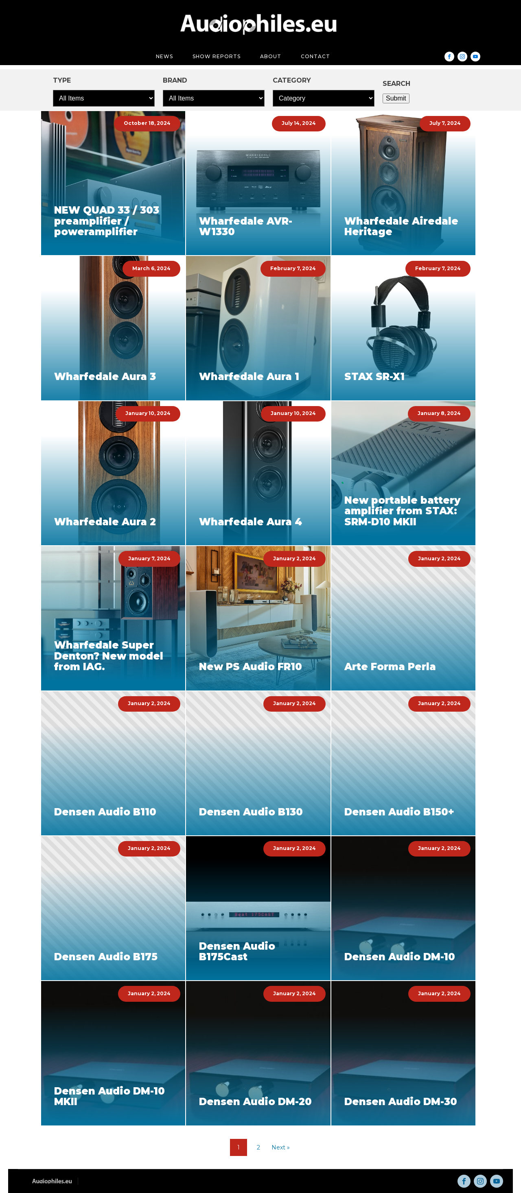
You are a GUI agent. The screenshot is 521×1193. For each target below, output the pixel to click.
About (270, 56)
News (164, 56)
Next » (280, 1147)
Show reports (217, 56)
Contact (315, 56)
